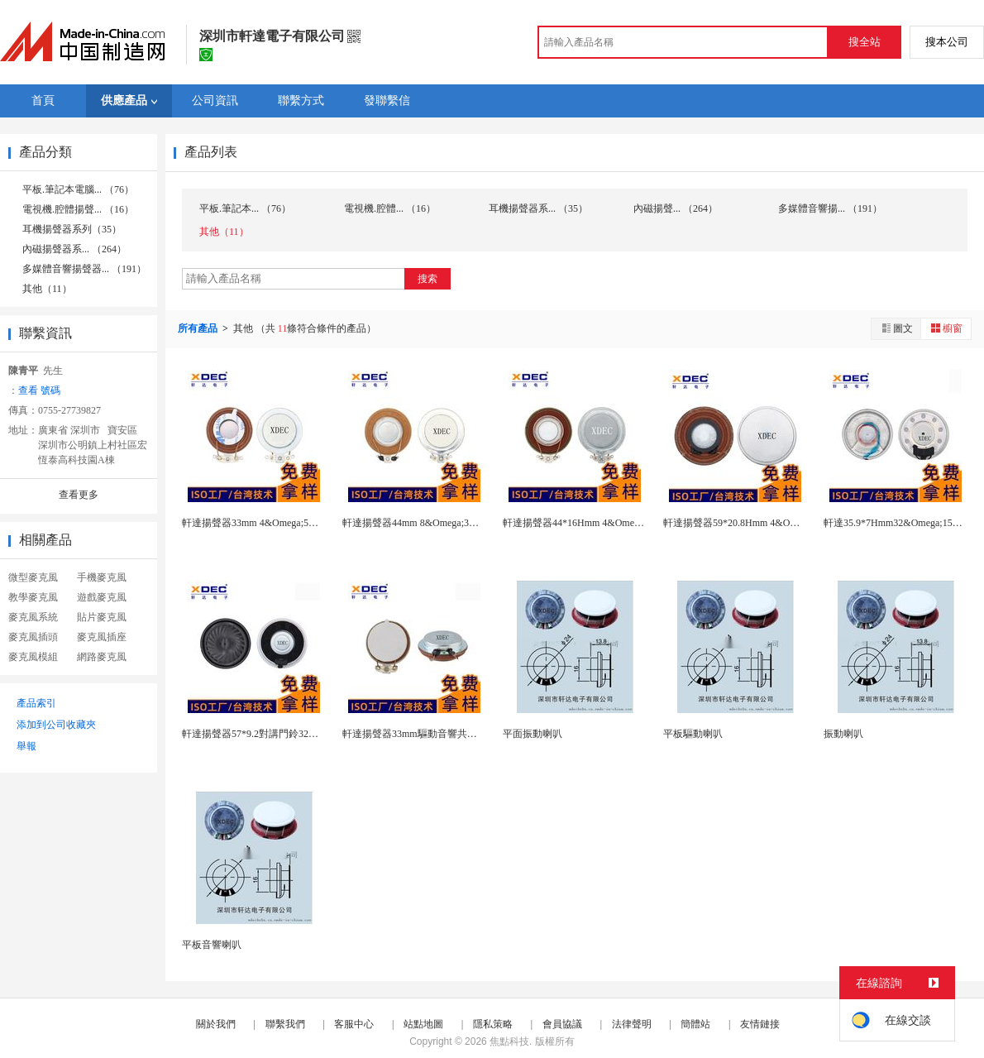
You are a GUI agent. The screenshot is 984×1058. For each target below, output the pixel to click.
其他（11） (47, 288)
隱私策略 (493, 1024)
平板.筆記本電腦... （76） (78, 189)
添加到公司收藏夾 (56, 724)
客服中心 (354, 1024)
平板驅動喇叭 (693, 734)
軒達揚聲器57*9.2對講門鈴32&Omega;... (268, 734)
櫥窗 (946, 328)
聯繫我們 (285, 1024)
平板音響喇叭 (211, 944)
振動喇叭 (843, 734)
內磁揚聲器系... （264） (74, 249)
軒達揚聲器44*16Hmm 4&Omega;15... (583, 523)
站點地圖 (423, 1024)
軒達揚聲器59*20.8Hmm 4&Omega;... (742, 523)
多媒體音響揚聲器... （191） (84, 269)
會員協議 (562, 1024)
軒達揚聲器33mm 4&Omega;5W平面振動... (273, 523)
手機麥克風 (102, 577)
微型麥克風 (33, 577)
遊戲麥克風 (102, 597)
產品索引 (36, 703)
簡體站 (695, 1024)
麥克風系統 (33, 617)
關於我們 (216, 1024)
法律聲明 (632, 1024)
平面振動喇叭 (532, 734)
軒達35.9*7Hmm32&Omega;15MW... (900, 523)
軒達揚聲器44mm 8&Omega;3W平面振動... (433, 523)
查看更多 (78, 494)
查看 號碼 (39, 390)
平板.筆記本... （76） (245, 208)
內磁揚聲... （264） (675, 208)
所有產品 (199, 328)
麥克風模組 (33, 657)
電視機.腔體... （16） (390, 208)
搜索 (427, 279)
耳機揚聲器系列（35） (72, 229)
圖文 (896, 328)
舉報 (26, 746)
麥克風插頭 (33, 637)
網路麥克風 (102, 657)
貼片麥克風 (102, 617)
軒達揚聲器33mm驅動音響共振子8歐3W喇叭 (439, 734)
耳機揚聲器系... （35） (538, 208)
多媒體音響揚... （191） (830, 208)
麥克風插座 (102, 637)
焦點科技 (509, 1041)
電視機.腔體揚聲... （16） (78, 209)
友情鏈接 (760, 1024)
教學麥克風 (33, 597)
